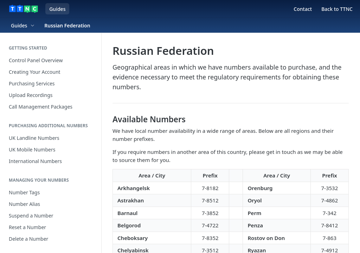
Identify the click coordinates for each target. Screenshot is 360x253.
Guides (57, 9)
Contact (303, 9)
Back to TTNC (337, 9)
